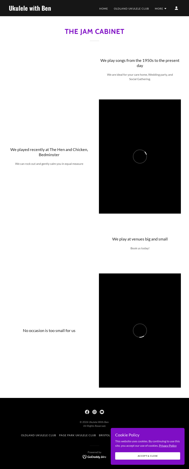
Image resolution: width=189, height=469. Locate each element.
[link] (33, 9)
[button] (161, 8)
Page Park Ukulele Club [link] (77, 435)
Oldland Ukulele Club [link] (131, 8)
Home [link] (103, 8)
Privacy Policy (168, 445)
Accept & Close (148, 455)
